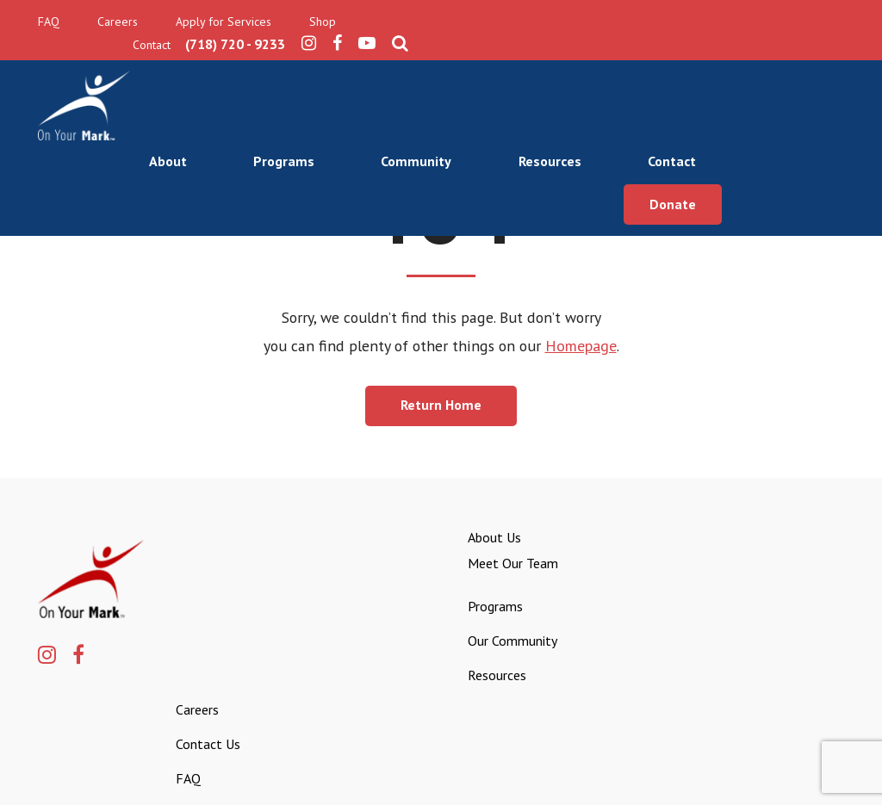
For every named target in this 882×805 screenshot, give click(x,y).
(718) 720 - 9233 (659, 22)
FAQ (48, 22)
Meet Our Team (462, 571)
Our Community (461, 649)
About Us (443, 545)
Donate (795, 114)
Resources (670, 74)
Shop (322, 22)
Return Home (441, 412)
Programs (401, 74)
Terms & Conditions (787, 774)
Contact (794, 74)
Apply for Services (223, 22)
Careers (117, 22)
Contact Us (776, 589)
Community (535, 74)
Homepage (579, 352)
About (284, 74)
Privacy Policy (681, 774)
